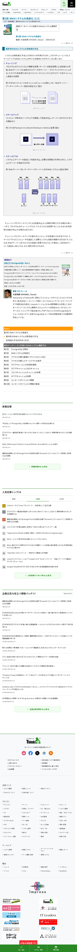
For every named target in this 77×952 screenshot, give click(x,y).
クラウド (53, 10)
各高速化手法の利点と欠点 (17, 340)
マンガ (65, 12)
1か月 (61, 499)
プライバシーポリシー (15, 766)
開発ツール (25, 817)
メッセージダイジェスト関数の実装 (25, 383)
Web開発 (44, 817)
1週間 (38, 499)
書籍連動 (11, 21)
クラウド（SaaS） (9, 820)
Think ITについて (9, 792)
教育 (42, 836)
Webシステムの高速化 (20, 353)
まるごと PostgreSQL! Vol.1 (17, 263)
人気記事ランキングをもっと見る (38, 575)
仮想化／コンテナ (65, 10)
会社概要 (11, 769)
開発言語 (7, 817)
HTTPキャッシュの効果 (21, 376)
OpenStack (28, 12)
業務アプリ (63, 817)
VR (59, 12)
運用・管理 (63, 824)
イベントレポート (39, 12)
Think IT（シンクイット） (10, 4)
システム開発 (64, 809)
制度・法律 (63, 836)
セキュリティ (7, 832)
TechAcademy (45, 871)
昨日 (13, 499)
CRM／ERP (63, 820)
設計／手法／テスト (66, 813)
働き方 (24, 832)
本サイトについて (13, 760)
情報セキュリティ (9, 855)
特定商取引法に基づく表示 (50, 766)
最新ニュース (26, 788)
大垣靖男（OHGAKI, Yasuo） (32, 39)
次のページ (69, 43)
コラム (24, 871)
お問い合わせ (12, 763)
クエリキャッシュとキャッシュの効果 (26, 372)
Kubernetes (17, 12)
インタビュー (51, 12)
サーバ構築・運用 (27, 855)
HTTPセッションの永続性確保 (24, 364)
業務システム (26, 850)
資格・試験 (44, 832)
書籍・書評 (44, 867)
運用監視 (62, 828)
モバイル (43, 820)
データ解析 (25, 820)
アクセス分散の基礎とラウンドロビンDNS (28, 356)
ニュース (6, 867)
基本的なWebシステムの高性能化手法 (22, 336)
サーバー (24, 10)
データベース (45, 813)
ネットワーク (34, 10)
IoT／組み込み (45, 809)
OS (5, 813)
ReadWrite (63, 871)
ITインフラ (15, 10)
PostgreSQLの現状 (19, 349)
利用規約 (45, 763)
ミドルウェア (26, 813)
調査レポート (64, 850)
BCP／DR (44, 828)
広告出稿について (28, 792)
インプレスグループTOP (49, 769)
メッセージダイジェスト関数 (22, 380)
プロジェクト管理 (9, 828)
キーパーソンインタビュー (47, 850)
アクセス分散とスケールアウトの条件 (26, 360)
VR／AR (24, 824)
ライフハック (26, 836)
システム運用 (26, 828)
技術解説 (25, 867)
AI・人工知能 (6, 12)
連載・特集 (5, 10)
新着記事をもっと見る (38, 466)
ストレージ (45, 10)
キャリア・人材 (64, 832)
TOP (5, 21)
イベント (6, 871)
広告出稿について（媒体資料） (51, 760)
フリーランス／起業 (10, 836)
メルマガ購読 (8, 788)
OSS (5, 824)
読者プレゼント (45, 788)
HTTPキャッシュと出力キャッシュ (25, 368)
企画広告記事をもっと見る (38, 709)
